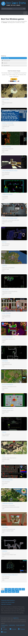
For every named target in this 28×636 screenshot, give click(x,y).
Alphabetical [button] (6, 65)
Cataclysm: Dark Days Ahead (9, 170)
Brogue (4, 242)
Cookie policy (12, 625)
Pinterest (21, 629)
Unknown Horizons (7, 503)
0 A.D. (3, 456)
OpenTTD (4, 265)
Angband (4, 551)
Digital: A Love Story (7, 123)
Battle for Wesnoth (7, 384)
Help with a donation (6, 604)
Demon (4, 432)
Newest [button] (4, 63)
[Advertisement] (14, 37)
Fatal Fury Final (6, 313)
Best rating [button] (5, 58)
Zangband (5, 361)
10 (9, 591)
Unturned (5, 527)
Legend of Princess (7, 337)
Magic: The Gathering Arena (9, 218)
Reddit (3, 632)
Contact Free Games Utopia (7, 602)
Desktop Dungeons (7, 480)
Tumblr (4, 629)
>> (17, 591)
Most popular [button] (6, 60)
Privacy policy (4, 625)
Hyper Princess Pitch (7, 408)
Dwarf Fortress (6, 147)
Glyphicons (16, 618)
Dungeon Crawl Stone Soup (10, 575)
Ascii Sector (5, 289)
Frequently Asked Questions (8, 600)
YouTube (13, 629)
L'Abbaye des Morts (7, 194)
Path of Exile (5, 99)
